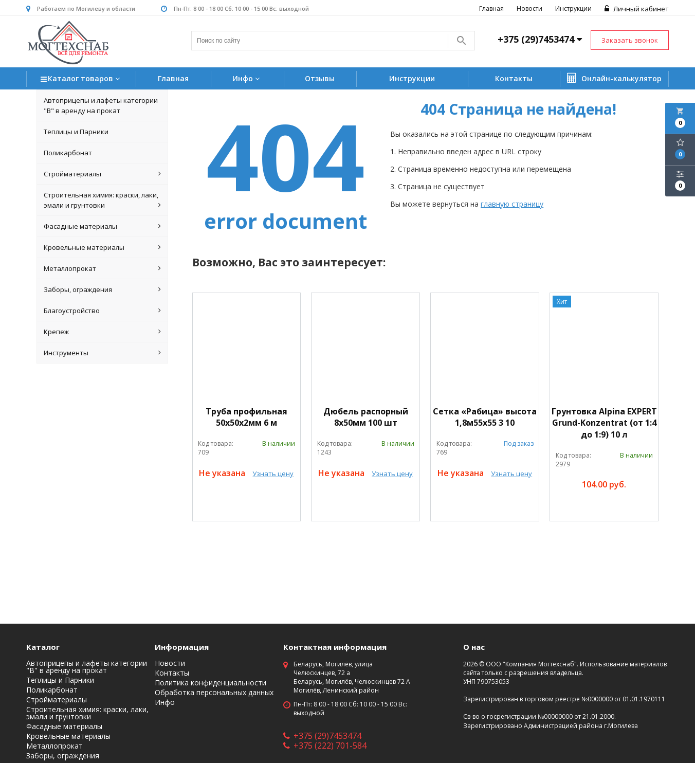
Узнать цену (273, 473)
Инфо (247, 78)
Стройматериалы (102, 174)
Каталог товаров (81, 79)
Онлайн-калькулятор (614, 78)
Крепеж (102, 331)
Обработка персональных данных (214, 692)
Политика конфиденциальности (210, 682)
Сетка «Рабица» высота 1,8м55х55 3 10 (485, 417)
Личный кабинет (637, 8)
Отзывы (320, 78)
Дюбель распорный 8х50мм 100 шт (365, 417)
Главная (491, 8)
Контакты (514, 78)
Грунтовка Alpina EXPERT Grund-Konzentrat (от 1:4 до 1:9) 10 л (604, 423)
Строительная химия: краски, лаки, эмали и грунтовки (102, 200)
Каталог (43, 647)
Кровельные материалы (102, 247)
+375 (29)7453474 (322, 736)
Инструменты (102, 353)
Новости (529, 8)
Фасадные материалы (102, 226)
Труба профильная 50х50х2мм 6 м (246, 417)
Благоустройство (102, 310)
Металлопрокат (102, 268)
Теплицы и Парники (76, 131)
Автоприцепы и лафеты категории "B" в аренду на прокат (101, 105)
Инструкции (573, 8)
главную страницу (512, 204)
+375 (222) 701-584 (325, 745)
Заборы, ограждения (102, 289)
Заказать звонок (629, 40)
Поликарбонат (68, 152)
